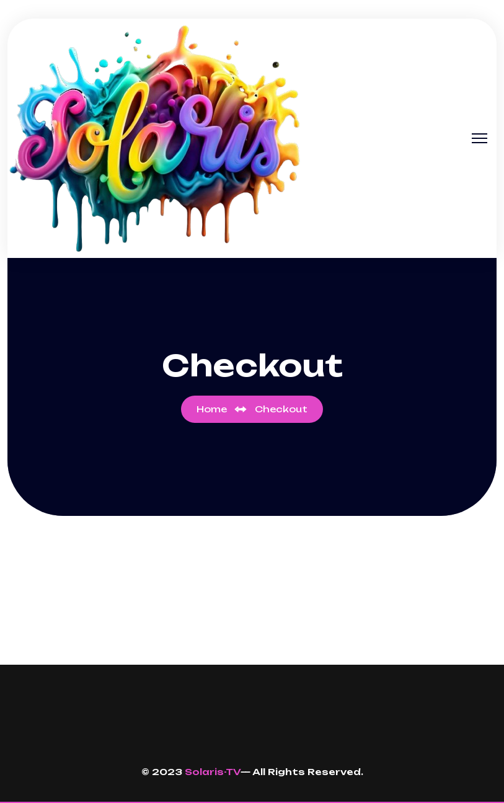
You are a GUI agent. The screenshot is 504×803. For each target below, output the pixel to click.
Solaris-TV (213, 771)
